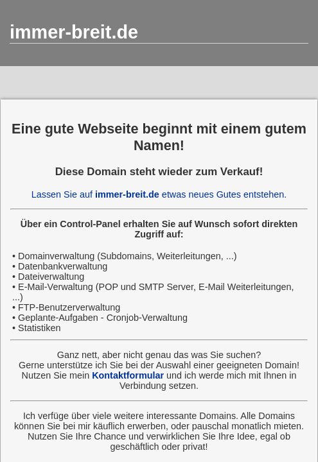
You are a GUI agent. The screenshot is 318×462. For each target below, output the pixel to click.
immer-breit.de (74, 32)
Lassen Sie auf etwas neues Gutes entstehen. (159, 194)
